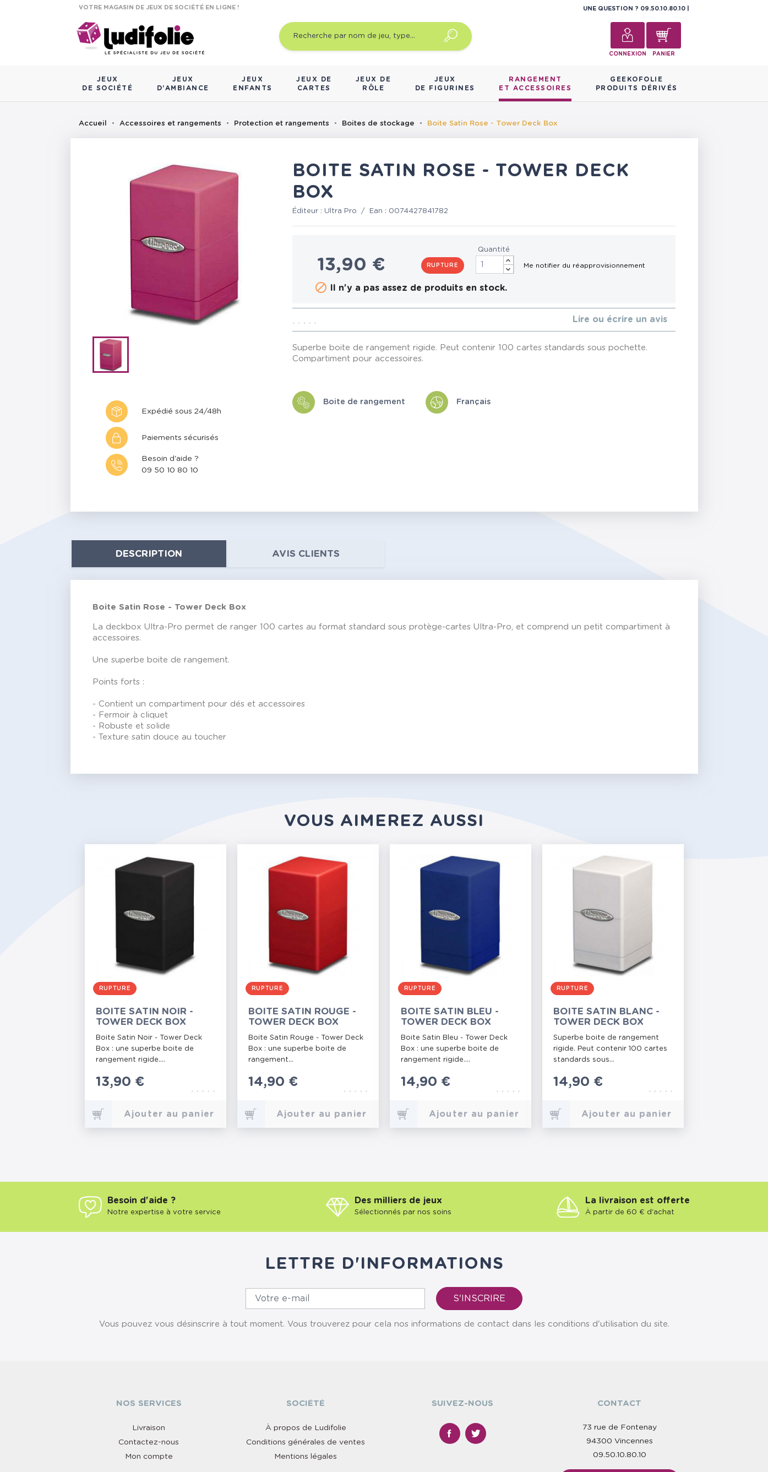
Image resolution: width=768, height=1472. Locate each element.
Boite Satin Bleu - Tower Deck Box (450, 1016)
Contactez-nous (148, 1442)
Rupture (443, 265)
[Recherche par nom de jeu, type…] (375, 36)
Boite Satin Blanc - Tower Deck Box (606, 1016)
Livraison (148, 1428)
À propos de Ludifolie (305, 1428)
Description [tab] (149, 553)
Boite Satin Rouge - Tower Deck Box (302, 1016)
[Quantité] (495, 265)
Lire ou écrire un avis (620, 319)
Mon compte (149, 1456)
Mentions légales (305, 1456)
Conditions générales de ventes (305, 1442)
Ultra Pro (340, 211)
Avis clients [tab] (306, 553)
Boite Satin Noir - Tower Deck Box (144, 1016)
